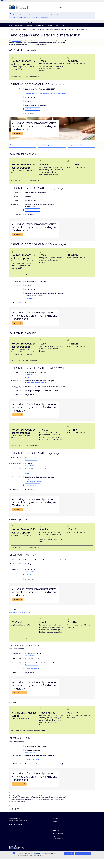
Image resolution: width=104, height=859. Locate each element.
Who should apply (16, 145)
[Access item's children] (25, 25)
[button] (10, 809)
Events (62, 25)
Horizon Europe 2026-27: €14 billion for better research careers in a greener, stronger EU (46, 93)
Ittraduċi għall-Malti (16, 17)
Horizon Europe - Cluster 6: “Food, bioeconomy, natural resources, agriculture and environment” (45, 29)
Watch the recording (30, 465)
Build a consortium (29, 571)
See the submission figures (31, 665)
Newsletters (56, 824)
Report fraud (56, 836)
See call (27, 377)
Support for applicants (77, 145)
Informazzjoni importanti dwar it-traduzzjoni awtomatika (35, 17)
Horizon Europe (16, 40)
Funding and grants (18, 25)
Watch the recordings (30, 655)
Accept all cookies (69, 853)
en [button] (60, 7)
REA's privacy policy (58, 833)
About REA (50, 25)
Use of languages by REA (59, 838)
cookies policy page (36, 853)
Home (10, 25)
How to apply (44, 145)
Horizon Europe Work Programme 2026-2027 (36, 91)
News (57, 25)
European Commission (13, 29)
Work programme (29, 374)
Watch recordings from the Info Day (18, 612)
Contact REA (56, 821)
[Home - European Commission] (19, 6)
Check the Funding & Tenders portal (33, 481)
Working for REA (40, 25)
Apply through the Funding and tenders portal (36, 382)
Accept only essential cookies (83, 853)
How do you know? (27, 0)
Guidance (29, 25)
